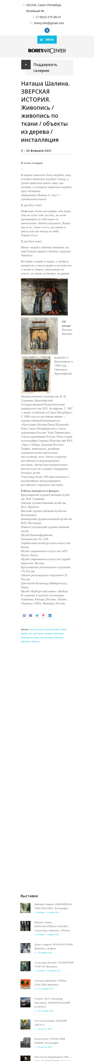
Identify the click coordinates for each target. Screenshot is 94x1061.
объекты (35, 641)
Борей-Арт (26, 633)
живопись (59, 633)
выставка (38, 633)
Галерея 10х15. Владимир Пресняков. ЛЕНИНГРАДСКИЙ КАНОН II (52, 1002)
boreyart (40, 629)
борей (63, 629)
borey (32, 629)
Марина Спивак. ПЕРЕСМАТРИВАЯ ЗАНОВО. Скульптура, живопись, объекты (52, 926)
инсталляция (47, 637)
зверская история (30, 637)
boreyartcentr (52, 629)
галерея (48, 633)
